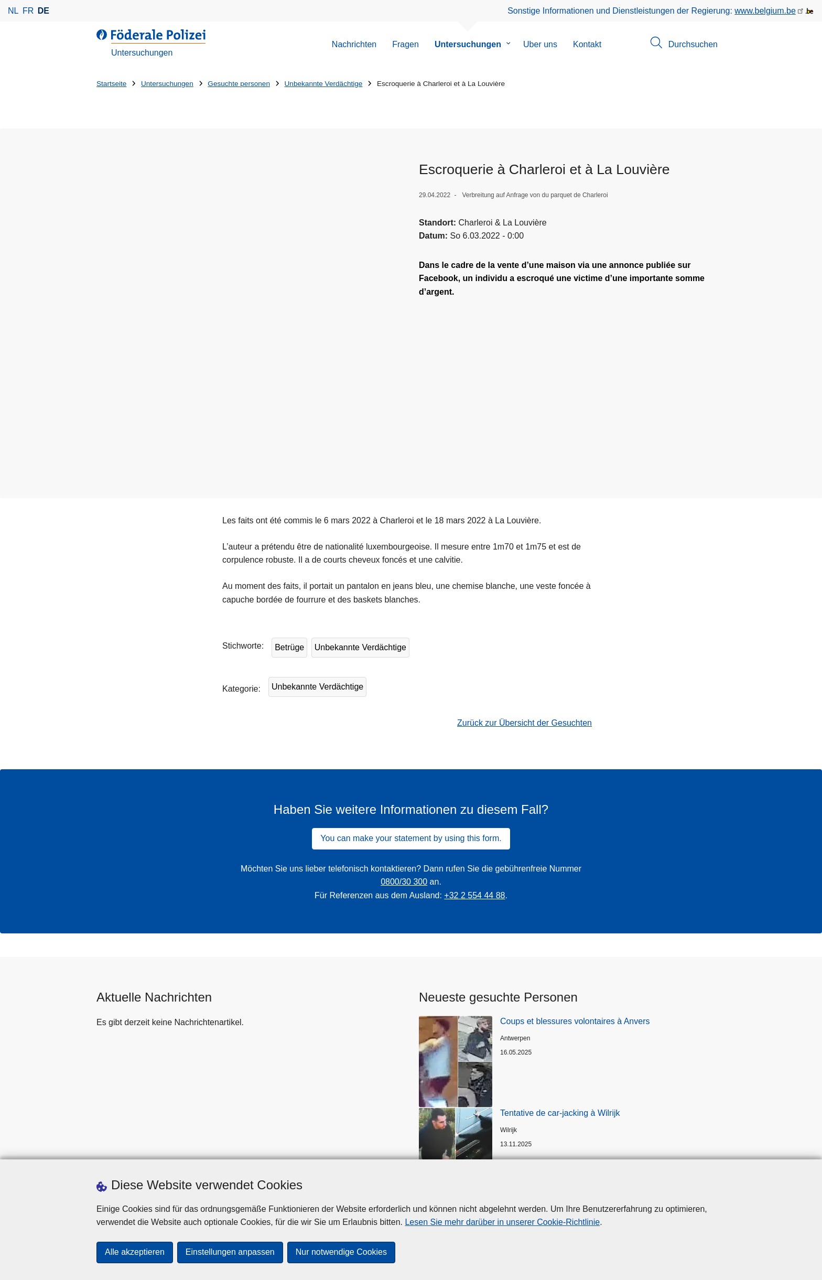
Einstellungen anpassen (230, 1252)
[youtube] (510, 1148)
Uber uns (540, 44)
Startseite (111, 84)
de (43, 10)
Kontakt (587, 44)
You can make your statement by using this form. (410, 686)
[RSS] (530, 1148)
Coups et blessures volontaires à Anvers (575, 868)
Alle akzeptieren (135, 1252)
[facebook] (448, 1148)
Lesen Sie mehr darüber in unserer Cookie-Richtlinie (502, 1222)
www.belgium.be (765, 10)
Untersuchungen (468, 44)
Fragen (405, 44)
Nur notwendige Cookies (341, 1252)
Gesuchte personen (239, 84)
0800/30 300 (404, 729)
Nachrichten (354, 44)
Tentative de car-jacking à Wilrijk (560, 960)
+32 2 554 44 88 (474, 742)
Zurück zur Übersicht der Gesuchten (524, 570)
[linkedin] (489, 1148)
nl (13, 10)
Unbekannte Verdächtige (324, 84)
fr (28, 10)
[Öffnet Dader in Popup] (249, 225)
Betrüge (289, 495)
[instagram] (469, 1148)
